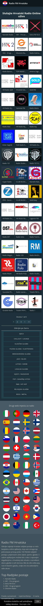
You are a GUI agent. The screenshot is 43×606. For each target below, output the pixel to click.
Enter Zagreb (7, 145)
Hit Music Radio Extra (24, 218)
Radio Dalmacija (36, 53)
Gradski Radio (8, 310)
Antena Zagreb (35, 71)
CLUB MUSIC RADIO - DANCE (26, 182)
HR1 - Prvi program (23, 35)
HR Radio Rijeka (22, 127)
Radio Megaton (8, 255)
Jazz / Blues (21, 359)
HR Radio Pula (21, 274)
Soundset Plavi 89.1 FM (11, 292)
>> (29, 322)
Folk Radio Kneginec (23, 145)
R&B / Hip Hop (21, 384)
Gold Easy (33, 200)
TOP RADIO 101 (22, 71)
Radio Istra (20, 237)
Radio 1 (32, 310)
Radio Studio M (35, 274)
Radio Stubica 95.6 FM (24, 163)
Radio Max (6, 127)
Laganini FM (34, 218)
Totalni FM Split (35, 292)
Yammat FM (20, 108)
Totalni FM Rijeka (22, 310)
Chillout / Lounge (21, 339)
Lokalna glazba (21, 369)
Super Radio (7, 182)
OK (37, 601)
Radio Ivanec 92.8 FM (24, 292)
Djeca (21, 334)
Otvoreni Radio (21, 53)
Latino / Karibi (21, 364)
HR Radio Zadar (35, 145)
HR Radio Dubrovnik (10, 218)
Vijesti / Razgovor (21, 374)
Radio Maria (34, 108)
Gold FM (33, 90)
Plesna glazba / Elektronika (21, 349)
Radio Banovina (8, 71)
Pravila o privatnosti (8, 596)
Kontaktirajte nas (7, 598)
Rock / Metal (21, 394)
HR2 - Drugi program (10, 53)
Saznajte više (24, 604)
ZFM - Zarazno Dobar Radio (13, 200)
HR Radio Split (8, 90)
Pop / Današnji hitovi (21, 379)
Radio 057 (6, 237)
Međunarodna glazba (21, 354)
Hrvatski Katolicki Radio (24, 90)
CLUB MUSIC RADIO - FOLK (26, 200)
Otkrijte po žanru (21, 328)
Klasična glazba (21, 344)
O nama (36, 596)
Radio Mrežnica (35, 255)
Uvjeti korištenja (25, 596)
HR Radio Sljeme (9, 108)
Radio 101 (6, 163)
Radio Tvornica (35, 237)
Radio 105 (20, 255)
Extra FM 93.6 (35, 35)
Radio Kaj (33, 127)
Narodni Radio (8, 35)
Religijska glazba (21, 389)
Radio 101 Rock (35, 163)
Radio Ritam (7, 274)
